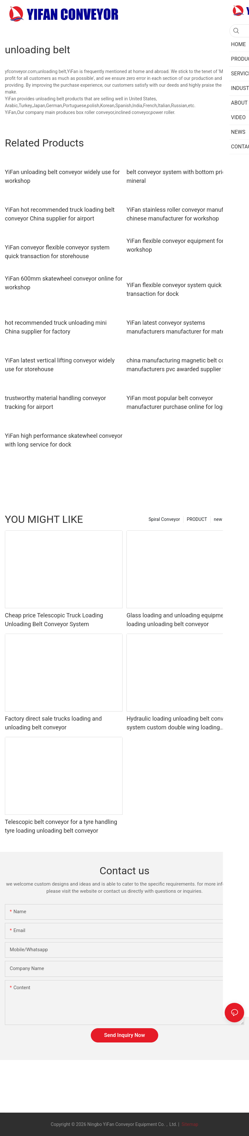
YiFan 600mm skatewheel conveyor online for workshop (64, 283)
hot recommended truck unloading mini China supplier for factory (56, 327)
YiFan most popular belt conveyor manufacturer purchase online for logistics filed (181, 403)
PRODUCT (197, 519)
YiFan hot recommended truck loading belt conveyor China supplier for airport (59, 214)
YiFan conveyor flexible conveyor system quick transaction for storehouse (57, 251)
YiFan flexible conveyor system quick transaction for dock (173, 289)
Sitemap (189, 1124)
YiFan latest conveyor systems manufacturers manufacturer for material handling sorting (179, 327)
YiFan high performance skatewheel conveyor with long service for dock (64, 440)
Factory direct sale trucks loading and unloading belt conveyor (53, 723)
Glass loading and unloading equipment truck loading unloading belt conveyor (184, 619)
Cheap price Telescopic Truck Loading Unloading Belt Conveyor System (54, 619)
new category (227, 519)
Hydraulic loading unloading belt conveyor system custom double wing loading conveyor (180, 723)
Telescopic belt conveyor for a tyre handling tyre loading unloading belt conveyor (61, 826)
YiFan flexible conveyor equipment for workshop (175, 245)
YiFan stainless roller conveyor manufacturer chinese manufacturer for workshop (184, 214)
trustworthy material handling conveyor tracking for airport (55, 402)
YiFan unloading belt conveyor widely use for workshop (62, 176)
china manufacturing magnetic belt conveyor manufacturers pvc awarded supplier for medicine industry (184, 365)
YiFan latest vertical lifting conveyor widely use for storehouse (59, 364)
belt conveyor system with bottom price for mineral (181, 176)
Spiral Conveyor (164, 519)
